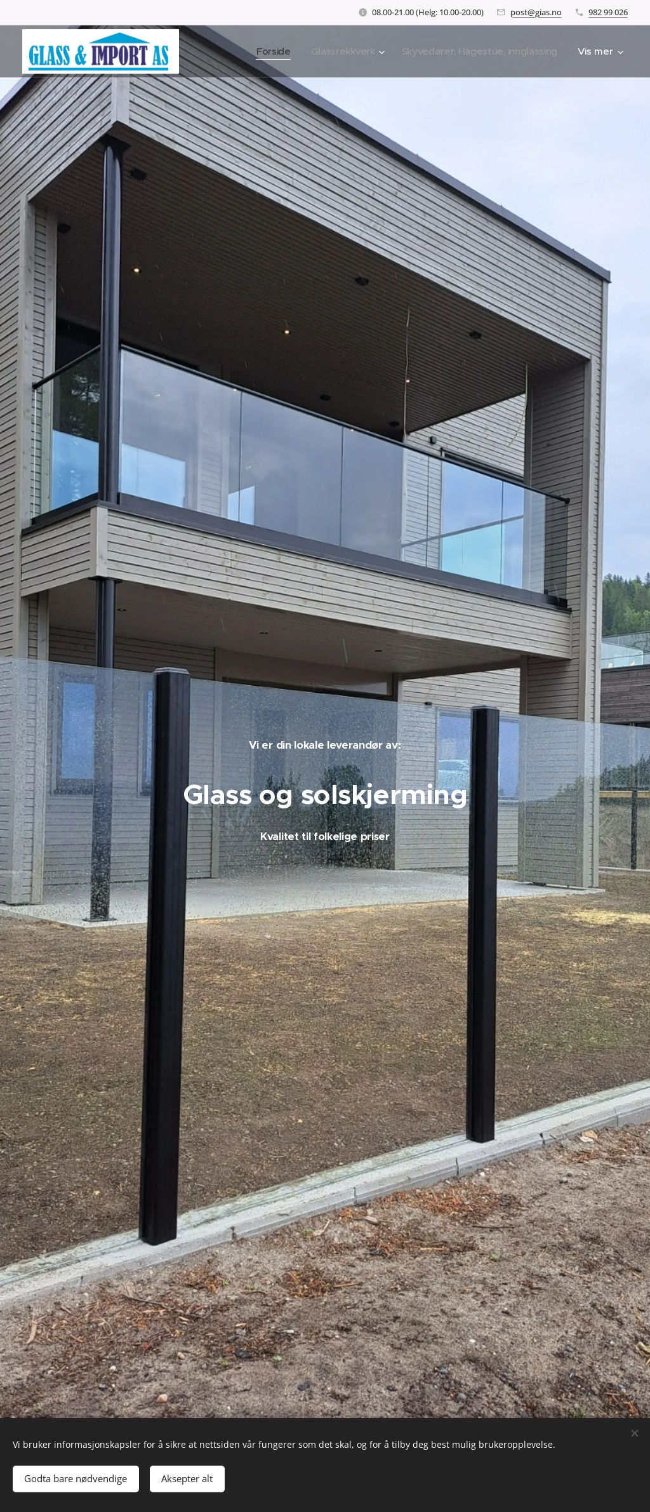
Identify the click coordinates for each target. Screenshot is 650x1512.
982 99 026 (608, 12)
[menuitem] (266, 51)
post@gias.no (536, 12)
